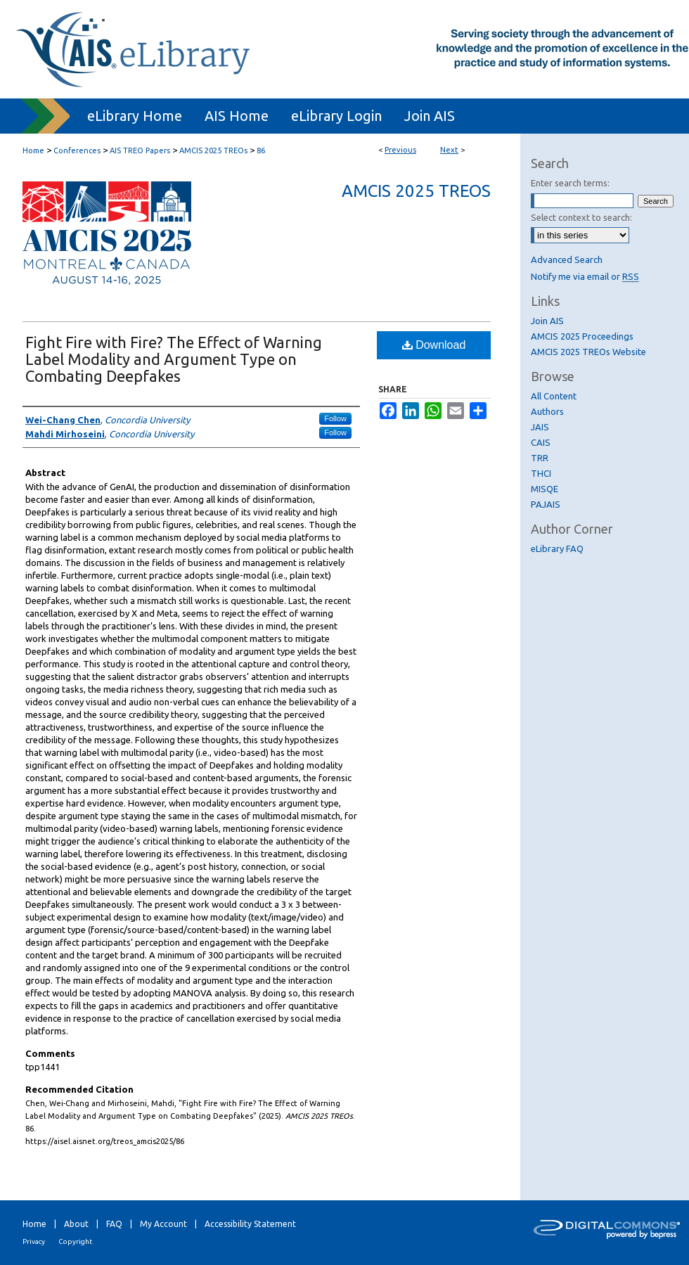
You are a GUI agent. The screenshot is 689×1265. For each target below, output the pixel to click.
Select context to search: (581, 217)
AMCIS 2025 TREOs (213, 150)
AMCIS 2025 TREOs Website (588, 352)
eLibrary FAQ (557, 548)
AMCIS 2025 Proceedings (582, 336)
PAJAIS (545, 504)
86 (261, 150)
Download (434, 345)
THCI (541, 473)
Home (33, 150)
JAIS (540, 427)
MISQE (544, 489)
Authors (547, 411)
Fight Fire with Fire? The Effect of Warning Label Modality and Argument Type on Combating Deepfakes (173, 359)
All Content (554, 396)
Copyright (75, 1241)
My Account (163, 1223)
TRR (539, 458)
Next (449, 150)
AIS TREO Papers (140, 150)
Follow (335, 418)
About (76, 1223)
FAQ (114, 1223)
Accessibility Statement (250, 1223)
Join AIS (547, 321)
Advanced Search (567, 259)
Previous (400, 150)
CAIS (540, 442)
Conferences (77, 150)
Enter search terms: (570, 183)
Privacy (33, 1241)
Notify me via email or (585, 276)
